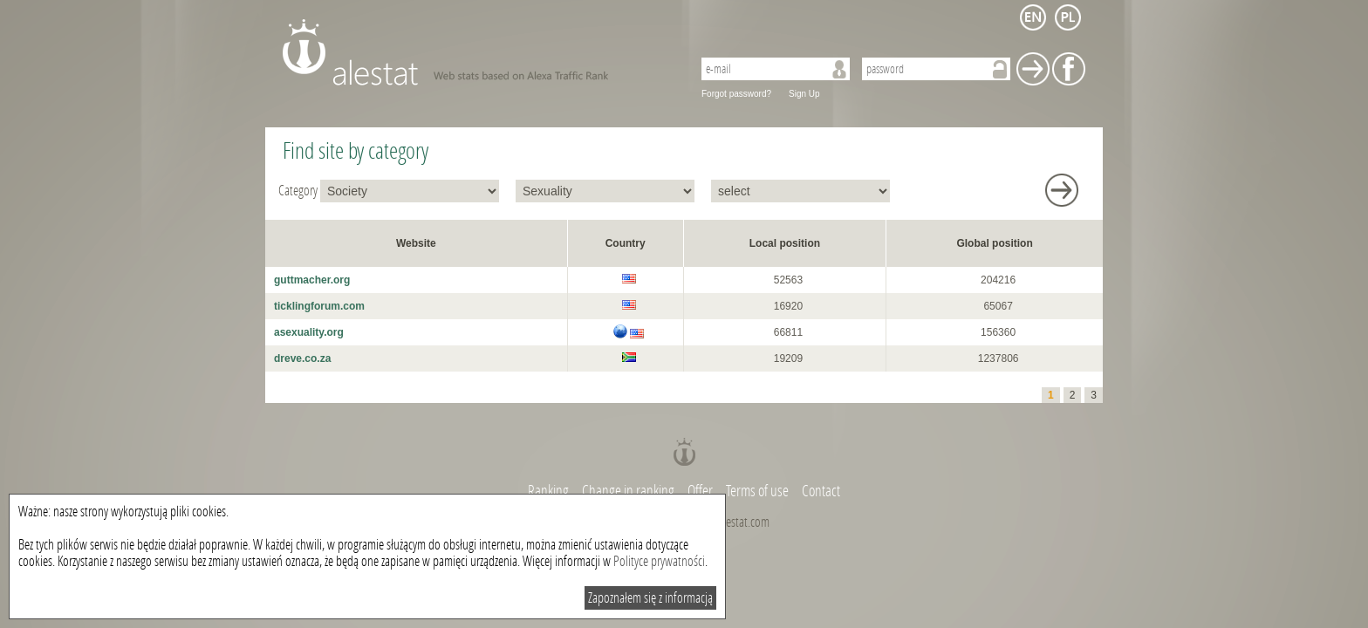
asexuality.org (309, 332)
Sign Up (804, 94)
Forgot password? (736, 94)
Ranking (549, 491)
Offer (700, 491)
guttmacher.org (312, 280)
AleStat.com (477, 52)
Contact (821, 491)
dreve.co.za (302, 358)
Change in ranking (629, 491)
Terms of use (757, 491)
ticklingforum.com (319, 306)
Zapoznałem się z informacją (650, 598)
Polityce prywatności (659, 561)
